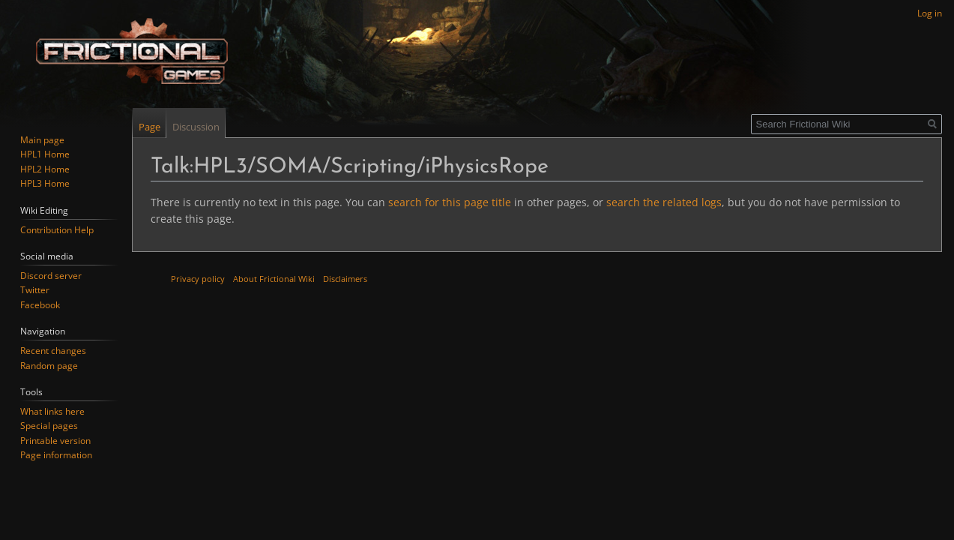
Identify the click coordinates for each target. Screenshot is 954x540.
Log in (929, 13)
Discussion (196, 127)
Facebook (40, 304)
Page (149, 127)
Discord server (51, 275)
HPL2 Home (45, 169)
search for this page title (449, 202)
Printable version (55, 440)
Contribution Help (57, 230)
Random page (49, 365)
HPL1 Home (45, 154)
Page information (56, 454)
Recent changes (53, 350)
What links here (52, 411)
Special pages (49, 425)
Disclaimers (345, 278)
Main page (42, 140)
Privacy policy (198, 278)
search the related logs (664, 202)
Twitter (34, 290)
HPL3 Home (45, 183)
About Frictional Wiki (274, 278)
